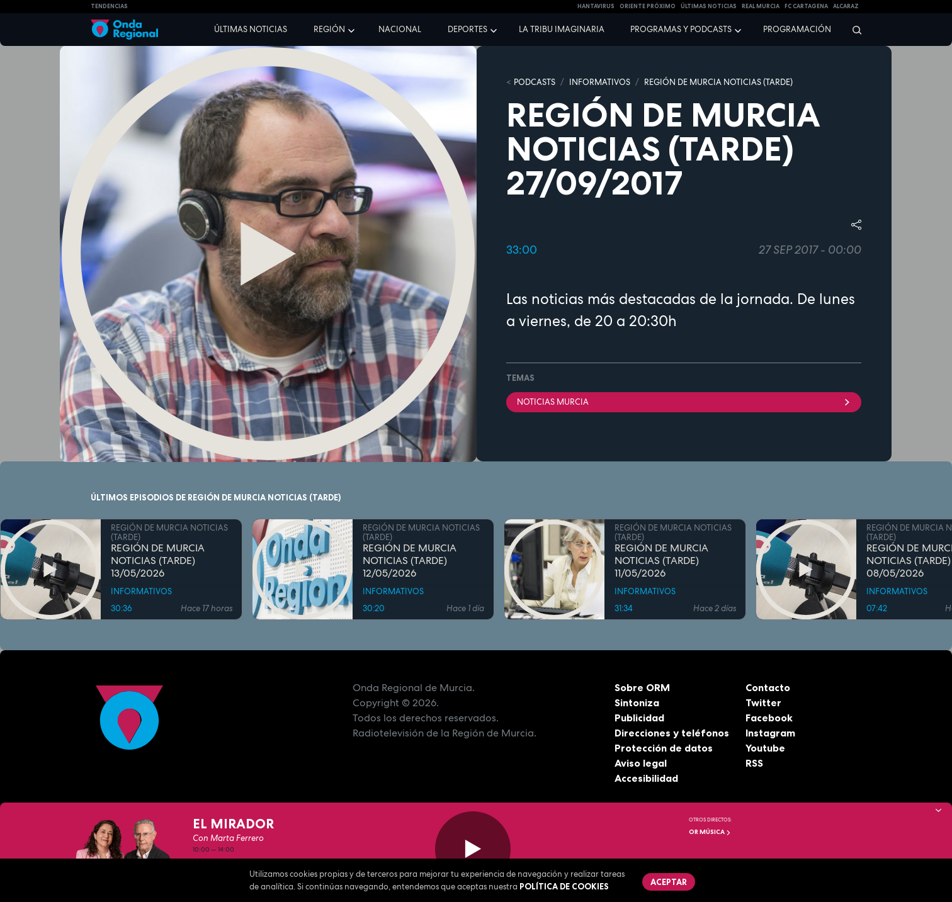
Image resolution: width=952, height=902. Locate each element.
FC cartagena (806, 6)
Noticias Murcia (684, 402)
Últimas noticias (250, 29)
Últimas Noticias (709, 6)
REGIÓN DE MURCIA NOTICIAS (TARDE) (718, 82)
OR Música (710, 832)
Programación (797, 29)
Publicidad (639, 717)
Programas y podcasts (681, 29)
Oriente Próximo (648, 6)
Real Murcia (760, 6)
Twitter (763, 702)
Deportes (467, 29)
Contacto (767, 687)
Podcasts (534, 82)
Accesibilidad (646, 778)
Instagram (770, 732)
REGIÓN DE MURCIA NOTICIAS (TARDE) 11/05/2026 (661, 561)
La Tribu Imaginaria (561, 29)
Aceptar (668, 882)
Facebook (769, 717)
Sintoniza (637, 702)
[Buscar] (852, 29)
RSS (754, 763)
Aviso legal (641, 763)
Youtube (765, 747)
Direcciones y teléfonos (672, 732)
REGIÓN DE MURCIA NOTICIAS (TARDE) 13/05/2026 (158, 561)
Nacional (399, 29)
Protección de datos (664, 747)
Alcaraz (846, 6)
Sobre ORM (642, 687)
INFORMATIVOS (599, 82)
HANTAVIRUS (596, 6)
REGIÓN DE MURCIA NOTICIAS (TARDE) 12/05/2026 (409, 561)
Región (329, 29)
